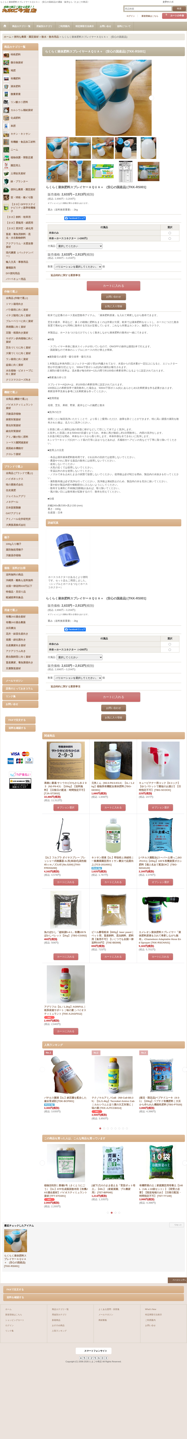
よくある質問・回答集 (109, 1309)
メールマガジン (14, 680)
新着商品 (56, 1320)
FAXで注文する (17, 720)
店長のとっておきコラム (19, 688)
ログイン (131, 16)
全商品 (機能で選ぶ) (17, 399)
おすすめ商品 (58, 1325)
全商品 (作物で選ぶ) (17, 298)
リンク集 (11, 696)
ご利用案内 (150, 1320)
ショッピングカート (14, 1320)
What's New (150, 1309)
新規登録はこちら (150, 16)
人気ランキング (59, 1331)
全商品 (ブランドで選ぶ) (19, 473)
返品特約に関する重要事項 (65, 275)
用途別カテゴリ (59, 1314)
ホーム (8, 1309)
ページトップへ (179, 1280)
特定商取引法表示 (153, 1314)
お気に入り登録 (113, 306)
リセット (178, 1225)
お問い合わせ (113, 296)
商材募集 (103, 1320)
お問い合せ (12, 704)
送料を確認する (17, 728)
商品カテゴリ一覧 (60, 1309)
